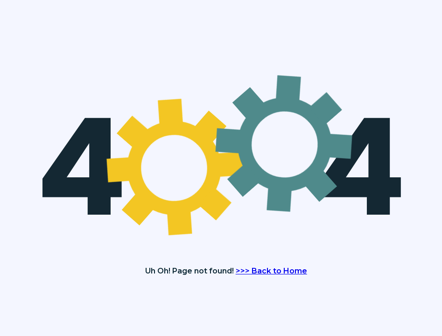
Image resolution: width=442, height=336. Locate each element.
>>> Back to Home (271, 270)
